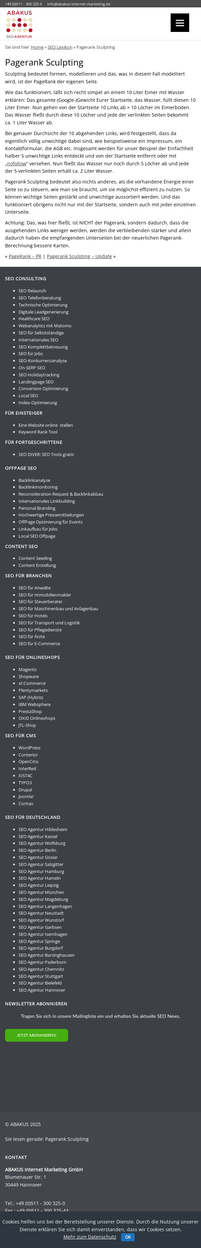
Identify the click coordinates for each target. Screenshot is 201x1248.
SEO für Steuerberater (40, 601)
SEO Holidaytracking (39, 375)
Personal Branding (37, 508)
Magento (28, 669)
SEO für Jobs (31, 353)
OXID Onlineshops (37, 718)
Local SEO (28, 395)
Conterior (28, 755)
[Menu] (180, 22)
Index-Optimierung (38, 403)
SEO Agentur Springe (39, 941)
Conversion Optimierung (43, 388)
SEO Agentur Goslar (38, 857)
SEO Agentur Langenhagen (45, 906)
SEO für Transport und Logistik (49, 623)
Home (37, 47)
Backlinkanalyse (34, 480)
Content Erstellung (37, 565)
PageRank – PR (25, 256)
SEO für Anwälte (35, 588)
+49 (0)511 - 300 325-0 (40, 1203)
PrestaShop (30, 711)
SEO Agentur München (41, 892)
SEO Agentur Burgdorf (41, 948)
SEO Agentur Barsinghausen (47, 955)
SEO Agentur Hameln (40, 878)
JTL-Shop (27, 725)
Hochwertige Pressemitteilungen (51, 515)
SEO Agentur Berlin (37, 850)
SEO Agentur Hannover (42, 990)
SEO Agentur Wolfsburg (42, 843)
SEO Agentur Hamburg (41, 871)
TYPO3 (25, 783)
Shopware (29, 676)
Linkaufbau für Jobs (38, 529)
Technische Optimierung (43, 305)
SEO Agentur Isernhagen (43, 934)
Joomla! (26, 796)
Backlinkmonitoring (38, 487)
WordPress (29, 748)
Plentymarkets (33, 690)
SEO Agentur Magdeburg (43, 899)
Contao (26, 803)
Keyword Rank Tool (38, 432)
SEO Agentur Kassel (38, 836)
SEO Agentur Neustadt (41, 913)
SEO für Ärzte (32, 636)
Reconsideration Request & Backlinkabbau (61, 494)
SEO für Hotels (33, 616)
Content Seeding (35, 558)
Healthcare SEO (34, 319)
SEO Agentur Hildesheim (43, 829)
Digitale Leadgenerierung (43, 312)
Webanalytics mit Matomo (45, 326)
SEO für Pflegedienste (40, 630)
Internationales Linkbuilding (47, 501)
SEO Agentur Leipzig (39, 885)
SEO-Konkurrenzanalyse (43, 361)
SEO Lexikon (60, 47)
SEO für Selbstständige (41, 333)
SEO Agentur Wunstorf (41, 920)
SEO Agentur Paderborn (42, 962)
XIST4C (25, 776)
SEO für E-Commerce (39, 643)
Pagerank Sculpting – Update (79, 256)
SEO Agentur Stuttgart (41, 976)
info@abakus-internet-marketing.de (78, 3)
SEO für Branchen (28, 576)
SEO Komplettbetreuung (43, 347)
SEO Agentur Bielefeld (40, 983)
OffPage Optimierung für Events (51, 522)
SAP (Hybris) (31, 697)
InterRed (27, 768)
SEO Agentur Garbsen (40, 927)
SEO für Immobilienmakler (45, 595)
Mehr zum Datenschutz (89, 1237)
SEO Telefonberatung (40, 298)
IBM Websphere (35, 704)
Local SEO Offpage (37, 536)
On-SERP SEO (32, 368)
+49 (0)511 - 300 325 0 (23, 3)
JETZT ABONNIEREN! (36, 1035)
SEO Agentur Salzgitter (41, 864)
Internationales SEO (38, 340)
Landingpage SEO (36, 382)
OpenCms (28, 761)
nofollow (16, 163)
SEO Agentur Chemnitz (41, 969)
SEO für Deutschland (32, 817)
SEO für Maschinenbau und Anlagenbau (58, 609)
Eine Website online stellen (46, 425)
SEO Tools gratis (58, 454)
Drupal (25, 790)
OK (128, 1237)
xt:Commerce (32, 683)
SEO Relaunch (32, 291)
